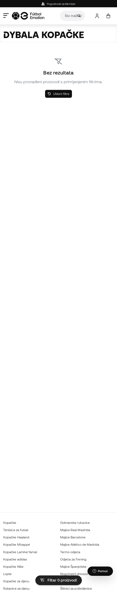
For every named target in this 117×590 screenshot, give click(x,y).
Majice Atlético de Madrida (79, 544)
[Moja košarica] (108, 16)
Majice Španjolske (73, 566)
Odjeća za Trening (73, 559)
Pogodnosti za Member (58, 3)
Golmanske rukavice (75, 522)
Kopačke (9, 522)
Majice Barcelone (72, 537)
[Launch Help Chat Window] (100, 571)
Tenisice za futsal (15, 530)
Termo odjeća (70, 552)
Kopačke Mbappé (16, 544)
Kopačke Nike (13, 566)
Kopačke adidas (15, 559)
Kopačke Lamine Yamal (20, 552)
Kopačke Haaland (16, 537)
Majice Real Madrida (75, 530)
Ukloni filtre (58, 94)
